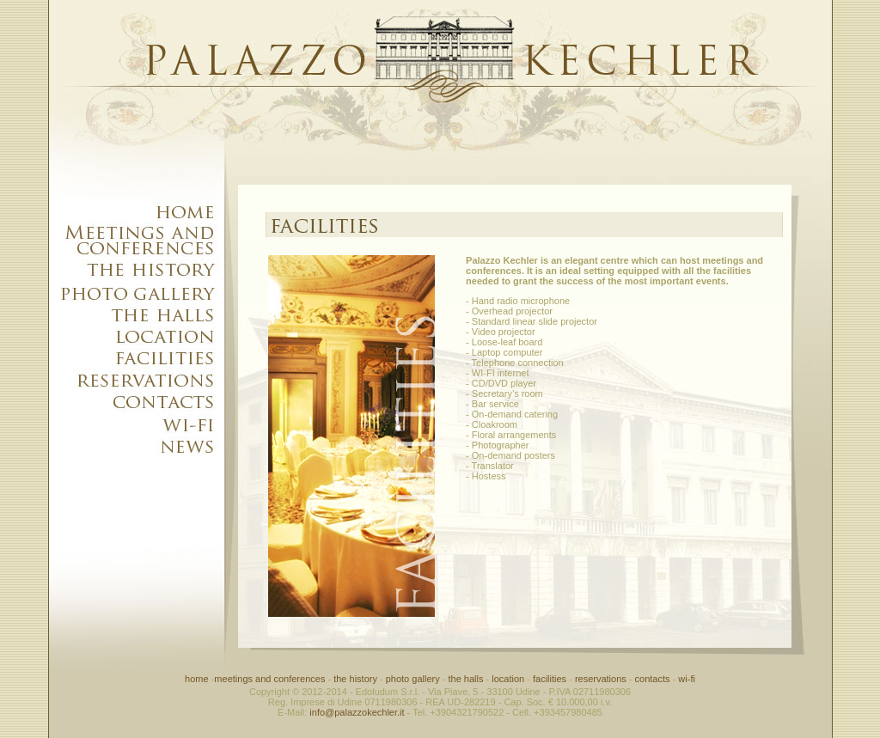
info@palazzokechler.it (356, 712)
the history (355, 679)
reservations (600, 679)
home (197, 679)
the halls (465, 679)
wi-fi (686, 679)
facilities (549, 679)
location (506, 679)
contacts (652, 679)
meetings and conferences (269, 679)
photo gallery (413, 679)
